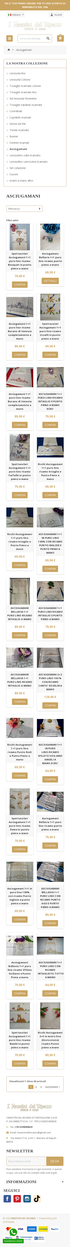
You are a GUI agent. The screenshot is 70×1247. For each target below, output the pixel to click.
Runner (14, 136)
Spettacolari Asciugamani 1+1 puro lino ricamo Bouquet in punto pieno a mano (20, 261)
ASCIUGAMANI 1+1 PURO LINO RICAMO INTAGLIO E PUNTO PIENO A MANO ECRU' (50, 401)
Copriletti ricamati (20, 117)
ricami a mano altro (21, 180)
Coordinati (16, 111)
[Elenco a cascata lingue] (15, 14)
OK (55, 1161)
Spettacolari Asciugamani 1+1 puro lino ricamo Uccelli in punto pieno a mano (50, 331)
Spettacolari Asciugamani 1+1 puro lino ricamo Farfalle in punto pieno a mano (20, 471)
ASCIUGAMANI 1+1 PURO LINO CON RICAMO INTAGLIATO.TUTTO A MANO (51, 970)
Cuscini (14, 174)
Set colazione (18, 168)
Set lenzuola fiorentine (23, 98)
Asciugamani (18, 149)
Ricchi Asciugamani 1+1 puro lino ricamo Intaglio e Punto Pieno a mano (50, 471)
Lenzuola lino (18, 73)
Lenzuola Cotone (20, 79)
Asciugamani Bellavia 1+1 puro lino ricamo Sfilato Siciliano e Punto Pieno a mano (20, 970)
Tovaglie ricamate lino (23, 92)
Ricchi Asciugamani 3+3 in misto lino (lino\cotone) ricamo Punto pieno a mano (50, 1040)
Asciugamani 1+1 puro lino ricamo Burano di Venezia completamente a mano (20, 331)
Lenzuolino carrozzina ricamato (29, 161)
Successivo (53, 1086)
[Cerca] (35, 39)
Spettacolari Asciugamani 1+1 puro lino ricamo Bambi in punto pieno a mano (20, 1040)
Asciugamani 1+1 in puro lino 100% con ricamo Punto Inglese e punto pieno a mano (19, 896)
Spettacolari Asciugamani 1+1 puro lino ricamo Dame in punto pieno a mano (20, 826)
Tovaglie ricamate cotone (25, 86)
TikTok (37, 1198)
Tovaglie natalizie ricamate (26, 105)
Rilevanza (14, 208)
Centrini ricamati (19, 142)
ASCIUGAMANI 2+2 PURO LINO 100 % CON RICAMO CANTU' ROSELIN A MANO (50, 682)
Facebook (7, 1198)
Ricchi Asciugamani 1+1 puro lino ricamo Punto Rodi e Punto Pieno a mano (19, 752)
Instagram (27, 1198)
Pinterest (17, 1198)
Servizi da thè (18, 123)
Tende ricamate (19, 130)
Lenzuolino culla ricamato (25, 155)
